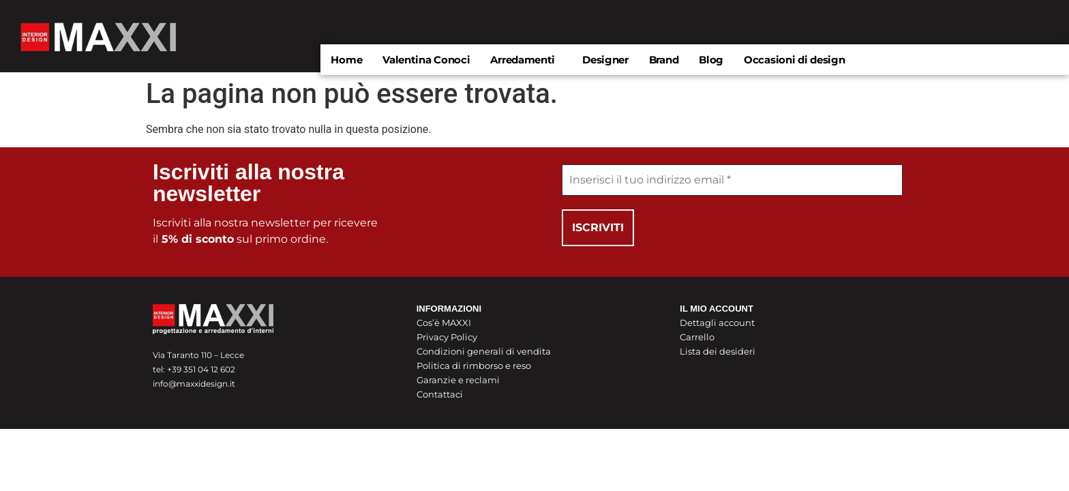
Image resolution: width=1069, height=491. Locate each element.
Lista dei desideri (717, 351)
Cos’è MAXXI (444, 322)
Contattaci (440, 394)
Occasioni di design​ (794, 59)
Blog (711, 59)
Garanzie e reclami (458, 379)
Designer (605, 59)
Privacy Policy (447, 336)
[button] (526, 59)
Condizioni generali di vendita (484, 351)
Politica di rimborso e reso (474, 365)
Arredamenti (522, 59)
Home (346, 59)
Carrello (697, 336)
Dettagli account (717, 322)
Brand (664, 59)
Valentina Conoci (426, 59)
